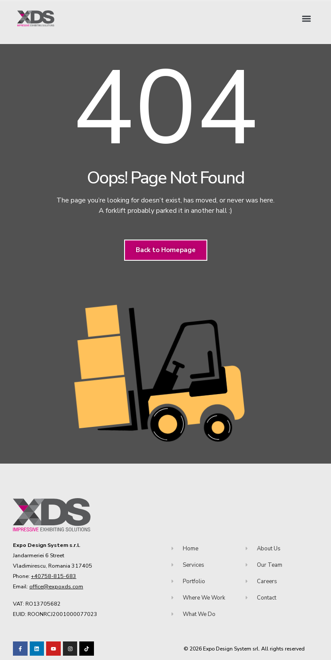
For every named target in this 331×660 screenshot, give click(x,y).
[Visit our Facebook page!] (20, 648)
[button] (307, 18)
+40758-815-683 (53, 576)
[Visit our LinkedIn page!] (37, 648)
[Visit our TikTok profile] (70, 648)
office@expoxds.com (56, 586)
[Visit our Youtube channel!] (53, 648)
